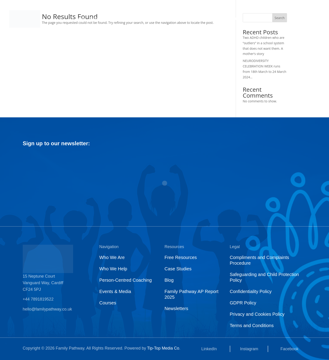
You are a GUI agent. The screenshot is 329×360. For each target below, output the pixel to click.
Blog (168, 280)
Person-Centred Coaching (125, 280)
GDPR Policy (243, 302)
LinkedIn (209, 349)
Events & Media (115, 291)
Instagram (249, 349)
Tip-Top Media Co (163, 348)
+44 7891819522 (38, 299)
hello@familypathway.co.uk (47, 309)
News (191, 19)
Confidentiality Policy (251, 291)
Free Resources (180, 257)
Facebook (289, 349)
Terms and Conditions (252, 325)
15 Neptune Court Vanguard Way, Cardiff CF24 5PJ (43, 283)
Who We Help (113, 268)
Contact (235, 19)
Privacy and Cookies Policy (257, 314)
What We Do (130, 19)
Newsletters (176, 308)
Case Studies (177, 268)
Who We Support (164, 19)
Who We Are (100, 19)
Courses (212, 19)
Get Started (309, 19)
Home (80, 19)
